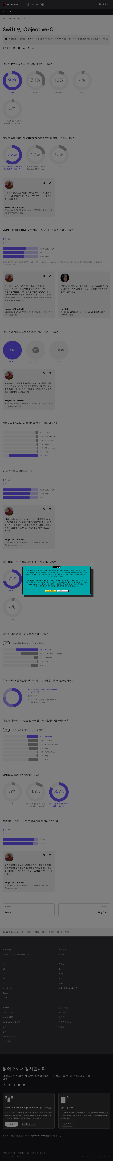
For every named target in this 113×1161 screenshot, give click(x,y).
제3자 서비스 (54, 584)
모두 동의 (50, 591)
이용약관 (66, 580)
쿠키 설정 (62, 591)
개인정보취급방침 (55, 580)
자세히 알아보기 (59, 576)
